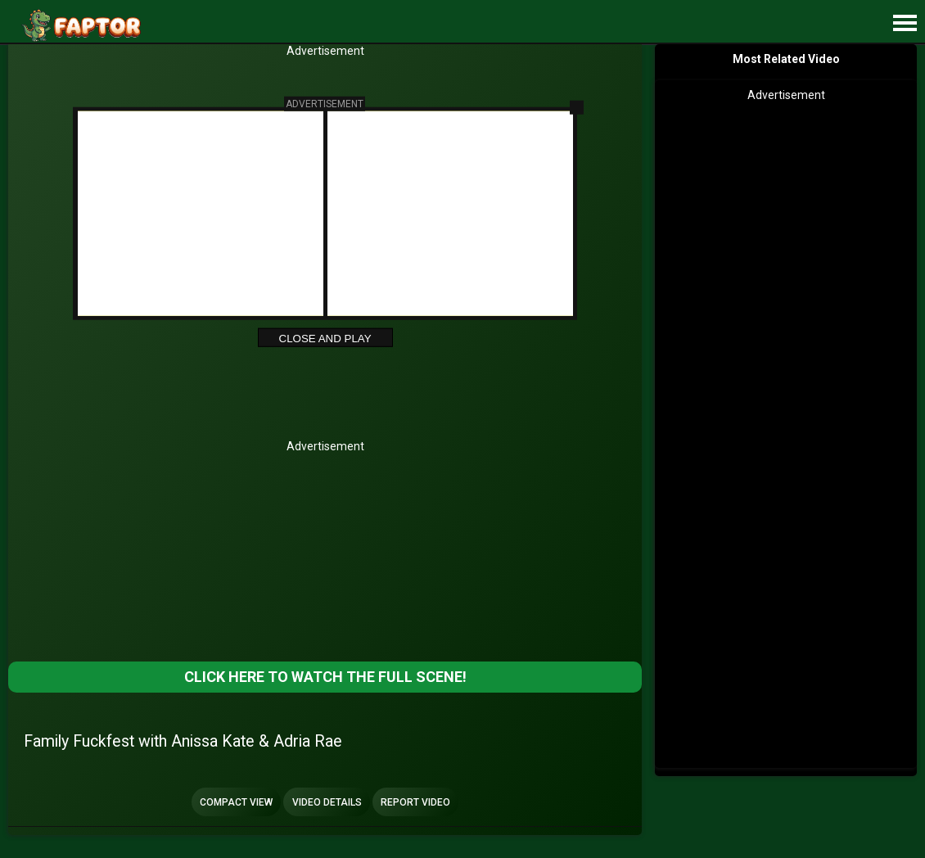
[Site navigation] (904, 23)
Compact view (236, 802)
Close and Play (325, 338)
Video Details (327, 802)
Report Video (415, 802)
